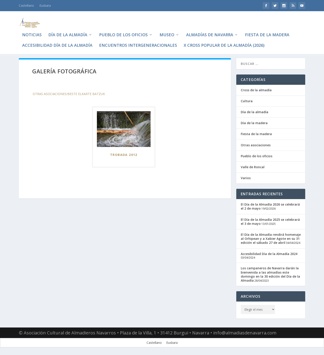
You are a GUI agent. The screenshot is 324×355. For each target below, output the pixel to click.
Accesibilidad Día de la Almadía (57, 42)
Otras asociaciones (256, 146)
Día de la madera (254, 124)
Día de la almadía (67, 31)
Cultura (247, 102)
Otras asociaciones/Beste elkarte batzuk (69, 95)
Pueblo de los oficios (123, 31)
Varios (246, 179)
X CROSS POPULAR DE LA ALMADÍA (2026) (224, 42)
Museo (167, 31)
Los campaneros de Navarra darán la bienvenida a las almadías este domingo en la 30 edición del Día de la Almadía (270, 275)
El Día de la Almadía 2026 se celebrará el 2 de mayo (270, 207)
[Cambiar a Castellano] (154, 343)
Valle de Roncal (252, 168)
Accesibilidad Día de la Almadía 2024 (269, 255)
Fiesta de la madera (267, 31)
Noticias (32, 31)
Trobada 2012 (123, 156)
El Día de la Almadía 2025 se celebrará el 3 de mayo (270, 222)
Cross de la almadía (256, 91)
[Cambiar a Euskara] (45, 5)
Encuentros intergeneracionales (138, 42)
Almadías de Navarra (209, 31)
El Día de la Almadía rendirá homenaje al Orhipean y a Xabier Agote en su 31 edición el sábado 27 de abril (271, 239)
